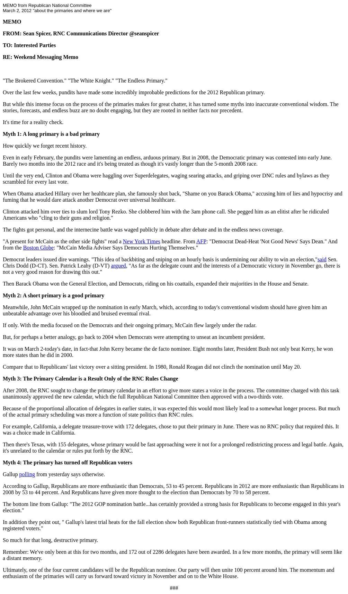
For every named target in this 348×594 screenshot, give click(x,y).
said (322, 259)
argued (118, 266)
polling (27, 474)
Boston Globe (38, 248)
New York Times (141, 241)
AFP (201, 241)
